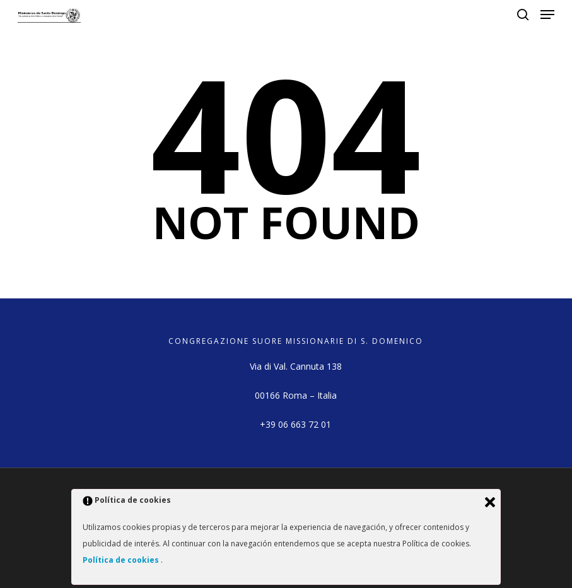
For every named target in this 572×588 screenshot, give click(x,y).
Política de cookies (122, 560)
